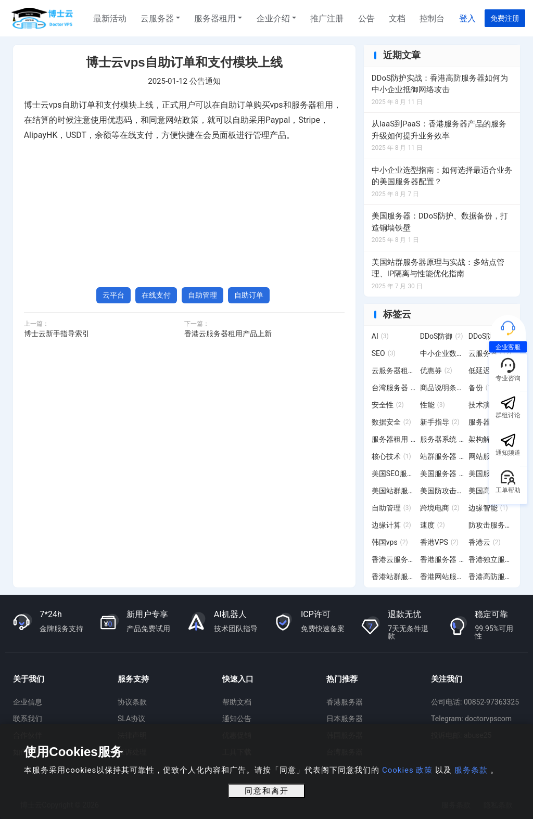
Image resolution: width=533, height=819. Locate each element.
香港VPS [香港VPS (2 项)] (439, 542)
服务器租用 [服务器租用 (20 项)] (394, 439)
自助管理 (202, 295)
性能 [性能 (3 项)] (432, 405)
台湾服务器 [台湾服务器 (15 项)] (394, 387)
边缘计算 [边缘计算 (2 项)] (391, 525)
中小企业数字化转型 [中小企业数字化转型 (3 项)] (442, 353)
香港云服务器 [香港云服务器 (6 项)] (394, 559)
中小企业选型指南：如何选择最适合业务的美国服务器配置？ (442, 176)
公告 (366, 18)
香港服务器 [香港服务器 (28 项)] (442, 559)
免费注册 (504, 18)
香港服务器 (344, 702)
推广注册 (327, 18)
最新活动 (109, 18)
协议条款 (132, 702)
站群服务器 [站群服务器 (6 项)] (442, 456)
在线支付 (156, 295)
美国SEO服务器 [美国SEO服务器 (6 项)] (394, 473)
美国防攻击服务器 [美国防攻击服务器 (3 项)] (442, 491)
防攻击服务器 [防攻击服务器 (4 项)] (490, 525)
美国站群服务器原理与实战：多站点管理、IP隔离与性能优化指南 (438, 268)
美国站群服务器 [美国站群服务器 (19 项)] (394, 491)
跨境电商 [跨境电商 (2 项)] (440, 508)
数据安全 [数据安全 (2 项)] (391, 422)
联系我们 (27, 718)
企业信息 (27, 702)
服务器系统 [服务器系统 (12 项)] (442, 439)
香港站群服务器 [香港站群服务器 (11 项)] (394, 576)
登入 (467, 18)
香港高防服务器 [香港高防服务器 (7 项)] (490, 576)
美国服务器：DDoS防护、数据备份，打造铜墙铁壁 (440, 222)
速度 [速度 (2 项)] (432, 525)
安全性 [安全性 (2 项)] (388, 405)
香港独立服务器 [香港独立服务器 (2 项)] (490, 559)
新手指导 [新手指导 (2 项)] (440, 422)
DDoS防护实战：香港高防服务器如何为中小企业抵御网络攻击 (440, 84)
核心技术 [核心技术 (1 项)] (391, 456)
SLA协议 (131, 718)
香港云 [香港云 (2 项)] (484, 542)
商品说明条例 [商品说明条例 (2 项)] (442, 387)
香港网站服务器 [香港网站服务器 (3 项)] (442, 576)
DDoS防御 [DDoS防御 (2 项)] (441, 336)
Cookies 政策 (407, 770)
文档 (397, 18)
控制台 (432, 18)
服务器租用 (215, 18)
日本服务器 (344, 718)
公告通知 (205, 81)
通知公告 (236, 718)
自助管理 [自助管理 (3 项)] (391, 508)
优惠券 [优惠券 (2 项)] (436, 370)
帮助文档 (236, 702)
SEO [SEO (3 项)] (384, 353)
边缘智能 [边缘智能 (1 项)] (488, 508)
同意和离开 (267, 791)
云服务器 (157, 18)
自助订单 (248, 295)
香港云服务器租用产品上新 (228, 333)
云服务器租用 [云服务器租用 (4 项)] (394, 370)
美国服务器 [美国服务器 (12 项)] (442, 473)
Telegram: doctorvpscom (471, 718)
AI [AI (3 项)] (380, 336)
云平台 (113, 295)
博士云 (43, 18)
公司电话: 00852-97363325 (475, 702)
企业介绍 (273, 18)
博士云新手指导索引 (57, 333)
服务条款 (471, 770)
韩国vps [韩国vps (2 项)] (390, 542)
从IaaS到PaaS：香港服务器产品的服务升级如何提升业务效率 (439, 129)
